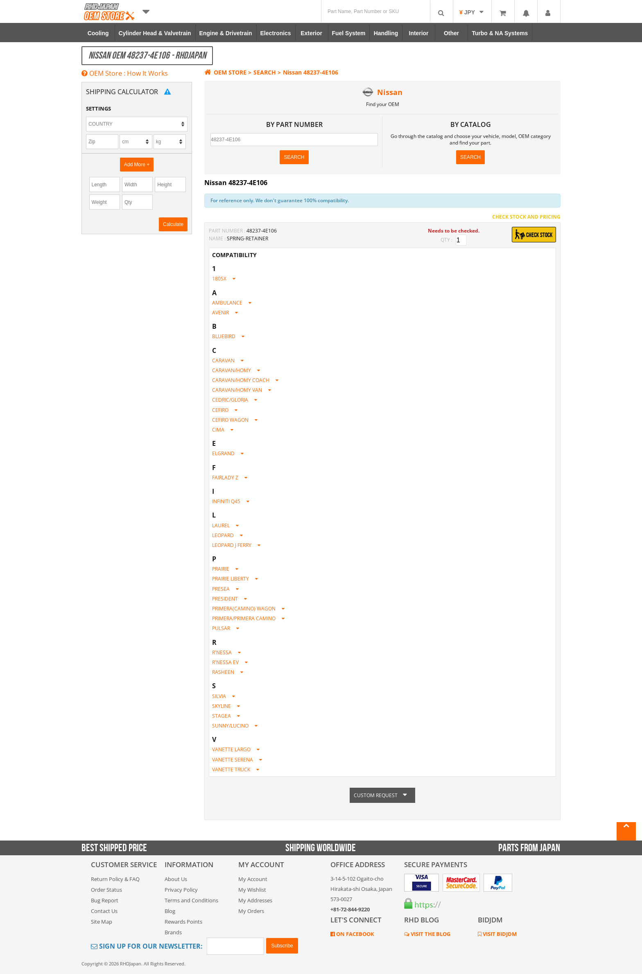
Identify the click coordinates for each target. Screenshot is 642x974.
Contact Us (104, 911)
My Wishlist (252, 889)
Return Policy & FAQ (115, 879)
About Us (176, 879)
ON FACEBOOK (354, 934)
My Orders (251, 911)
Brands (173, 932)
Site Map (101, 921)
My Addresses (255, 900)
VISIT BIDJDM (499, 934)
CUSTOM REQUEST (382, 795)
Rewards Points (183, 921)
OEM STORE (225, 72)
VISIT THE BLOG (429, 934)
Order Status (106, 889)
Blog (170, 911)
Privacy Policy (181, 889)
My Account (252, 879)
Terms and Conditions (191, 900)
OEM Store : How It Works (124, 73)
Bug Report (104, 900)
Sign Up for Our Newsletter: (147, 946)
